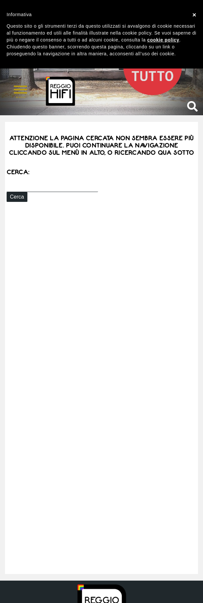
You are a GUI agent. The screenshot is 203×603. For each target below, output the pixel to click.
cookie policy (163, 39)
